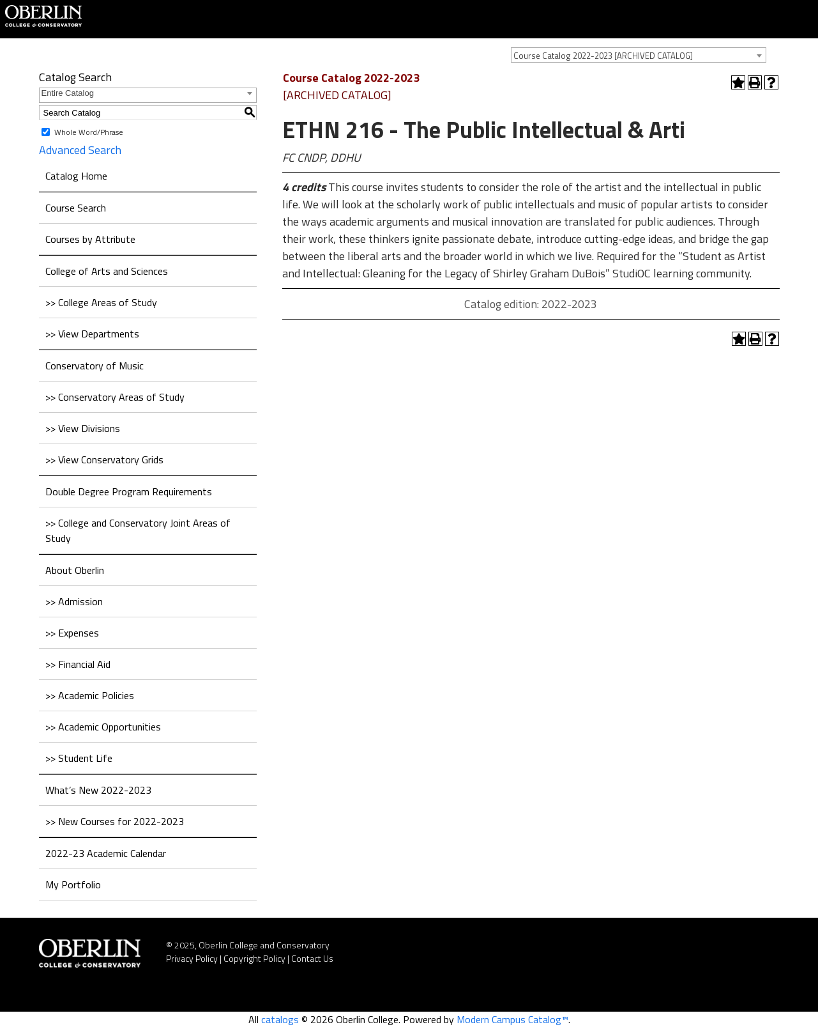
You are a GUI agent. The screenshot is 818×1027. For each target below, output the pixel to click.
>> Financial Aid (77, 664)
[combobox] (638, 55)
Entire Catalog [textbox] (68, 93)
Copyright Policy (254, 958)
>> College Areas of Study (101, 302)
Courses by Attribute (90, 239)
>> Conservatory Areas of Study (115, 397)
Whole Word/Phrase (88, 132)
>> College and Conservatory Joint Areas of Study (138, 530)
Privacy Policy (192, 958)
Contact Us (312, 958)
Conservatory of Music (94, 365)
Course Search (75, 207)
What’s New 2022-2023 (98, 790)
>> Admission (74, 601)
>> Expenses (72, 632)
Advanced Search (80, 149)
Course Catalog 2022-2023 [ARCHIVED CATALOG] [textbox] (603, 55)
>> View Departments (92, 333)
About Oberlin (74, 570)
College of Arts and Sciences (106, 271)
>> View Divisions (82, 428)
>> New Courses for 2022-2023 (114, 821)
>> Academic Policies (89, 695)
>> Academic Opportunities (103, 726)
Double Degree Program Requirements (128, 491)
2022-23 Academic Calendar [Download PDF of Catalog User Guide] (105, 853)
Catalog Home (76, 175)
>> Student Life (78, 758)
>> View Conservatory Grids (104, 459)
